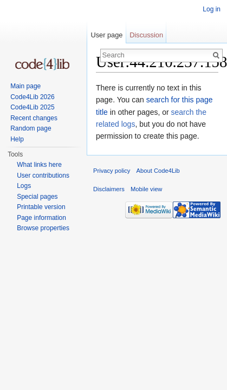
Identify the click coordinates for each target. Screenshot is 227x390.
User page (106, 35)
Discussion (146, 35)
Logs (24, 186)
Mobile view (146, 189)
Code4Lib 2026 (32, 97)
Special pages (37, 196)
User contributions (43, 175)
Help (17, 139)
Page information (41, 218)
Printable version (41, 207)
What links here (39, 164)
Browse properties (43, 228)
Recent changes (33, 118)
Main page (25, 86)
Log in (211, 9)
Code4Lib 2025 (32, 107)
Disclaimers (109, 189)
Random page (30, 128)
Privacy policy (111, 170)
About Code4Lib (158, 170)
